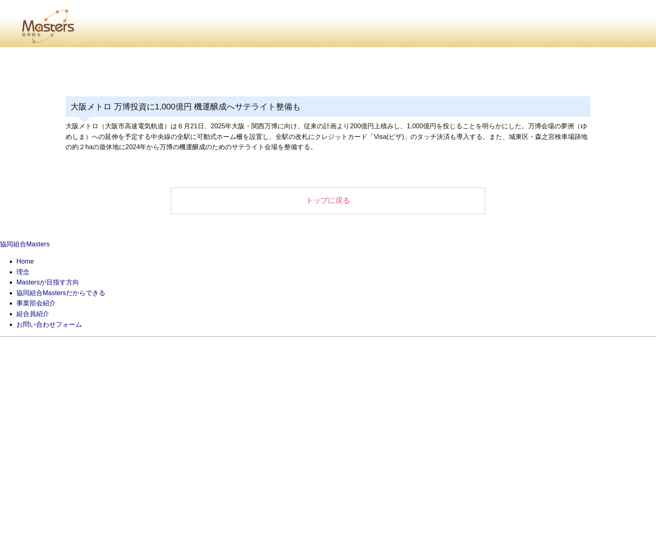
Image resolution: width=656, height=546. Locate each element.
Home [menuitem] (25, 261)
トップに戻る (328, 200)
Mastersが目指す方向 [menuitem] (47, 282)
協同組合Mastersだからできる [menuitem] (60, 292)
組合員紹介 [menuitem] (32, 313)
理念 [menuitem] (23, 271)
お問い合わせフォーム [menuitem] (49, 324)
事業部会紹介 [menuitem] (36, 303)
